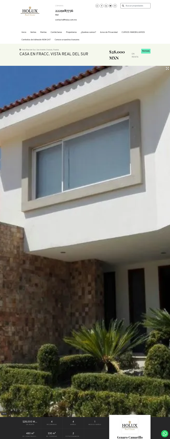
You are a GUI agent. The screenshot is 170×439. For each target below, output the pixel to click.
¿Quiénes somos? (88, 32)
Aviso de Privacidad (109, 32)
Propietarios (71, 32)
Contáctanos (56, 32)
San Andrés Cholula (44, 50)
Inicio (23, 32)
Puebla (56, 50)
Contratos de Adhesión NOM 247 (36, 40)
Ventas (33, 32)
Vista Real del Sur (28, 50)
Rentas (43, 32)
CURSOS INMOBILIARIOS (133, 32)
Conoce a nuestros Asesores (67, 40)
